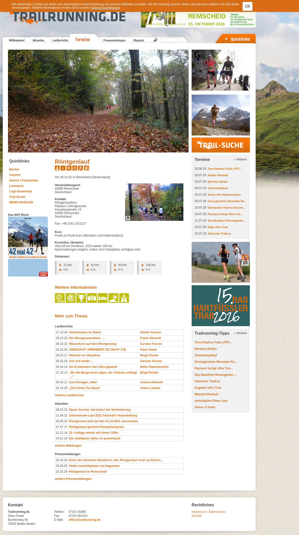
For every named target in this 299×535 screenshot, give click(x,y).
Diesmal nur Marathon (84, 355)
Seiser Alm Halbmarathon (224, 194)
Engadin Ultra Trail (208, 388)
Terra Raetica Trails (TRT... (225, 168)
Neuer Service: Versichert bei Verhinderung (100, 409)
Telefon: (59, 512)
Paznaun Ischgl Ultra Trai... (225, 214)
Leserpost (16, 186)
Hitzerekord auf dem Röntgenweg (93, 344)
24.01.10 (62, 438)
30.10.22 (62, 344)
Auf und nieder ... (81, 361)
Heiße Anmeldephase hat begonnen (94, 466)
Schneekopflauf (218, 188)
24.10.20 (62, 349)
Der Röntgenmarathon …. (87, 338)
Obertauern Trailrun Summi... (226, 207)
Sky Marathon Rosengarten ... (227, 220)
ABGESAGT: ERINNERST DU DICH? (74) (97, 349)
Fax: (57, 516)
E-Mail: (58, 520)
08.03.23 (62, 409)
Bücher (14, 169)
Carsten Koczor (151, 344)
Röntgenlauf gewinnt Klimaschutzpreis (96, 427)
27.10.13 (62, 372)
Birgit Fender (149, 355)
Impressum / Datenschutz (208, 512)
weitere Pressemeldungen (73, 479)
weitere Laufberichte (69, 395)
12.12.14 (62, 432)
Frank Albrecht (150, 338)
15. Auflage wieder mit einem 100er (94, 432)
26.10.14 (62, 367)
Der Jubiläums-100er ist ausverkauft (94, 438)
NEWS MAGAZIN (21, 202)
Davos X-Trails (205, 407)
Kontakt (197, 516)
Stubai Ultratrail (218, 175)
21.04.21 (62, 415)
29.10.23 (62, 338)
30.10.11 (62, 382)
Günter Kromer (150, 332)
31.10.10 (62, 388)
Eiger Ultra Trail (218, 227)
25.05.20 (62, 421)
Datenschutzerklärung (105, 7)
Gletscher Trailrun (219, 233)
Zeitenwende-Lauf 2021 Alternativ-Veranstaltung (103, 415)
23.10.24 (62, 471)
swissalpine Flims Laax (211, 400)
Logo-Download (20, 191)
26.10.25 (62, 460)
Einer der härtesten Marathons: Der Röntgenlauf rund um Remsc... (116, 460)
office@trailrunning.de (84, 520)
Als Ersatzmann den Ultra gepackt (93, 367)
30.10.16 (62, 361)
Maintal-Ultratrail (206, 394)
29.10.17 (62, 355)
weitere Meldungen (68, 445)
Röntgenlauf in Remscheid (88, 471)
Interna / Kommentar (23, 180)
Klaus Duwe (148, 349)
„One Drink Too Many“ (85, 388)
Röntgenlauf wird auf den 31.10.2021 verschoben (103, 421)
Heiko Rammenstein (154, 367)
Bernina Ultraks (218, 181)
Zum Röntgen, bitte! (83, 382)
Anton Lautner (150, 388)
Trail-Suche (17, 197)
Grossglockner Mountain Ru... (227, 201)
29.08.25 (62, 466)
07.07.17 (62, 427)
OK (247, 6)
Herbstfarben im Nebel (85, 332)
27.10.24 (62, 332)
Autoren (15, 175)
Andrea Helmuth (151, 382)
